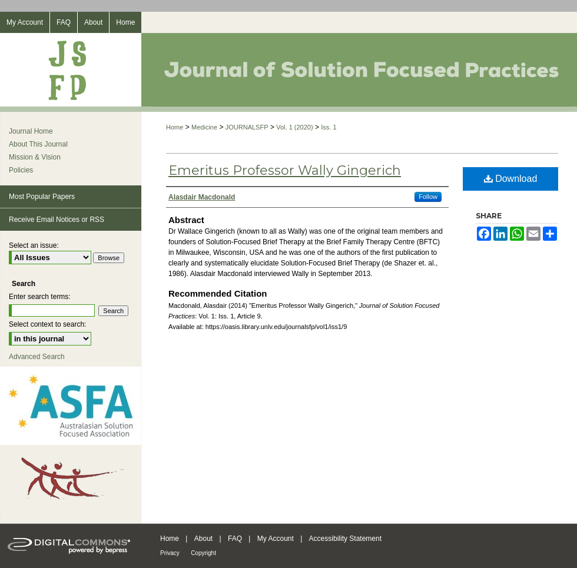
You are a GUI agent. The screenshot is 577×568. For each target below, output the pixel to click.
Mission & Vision (35, 157)
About (203, 538)
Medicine (204, 127)
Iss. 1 (328, 127)
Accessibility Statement (345, 538)
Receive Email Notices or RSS (56, 219)
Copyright (203, 553)
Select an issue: (34, 245)
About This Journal (38, 144)
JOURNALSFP (247, 127)
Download (511, 179)
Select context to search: (47, 324)
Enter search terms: (40, 297)
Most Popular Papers (42, 196)
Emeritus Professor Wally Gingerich (284, 170)
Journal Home (31, 131)
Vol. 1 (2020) (294, 127)
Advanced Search (37, 357)
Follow (428, 196)
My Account (275, 538)
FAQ (235, 538)
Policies (21, 170)
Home (174, 127)
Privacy (170, 553)
